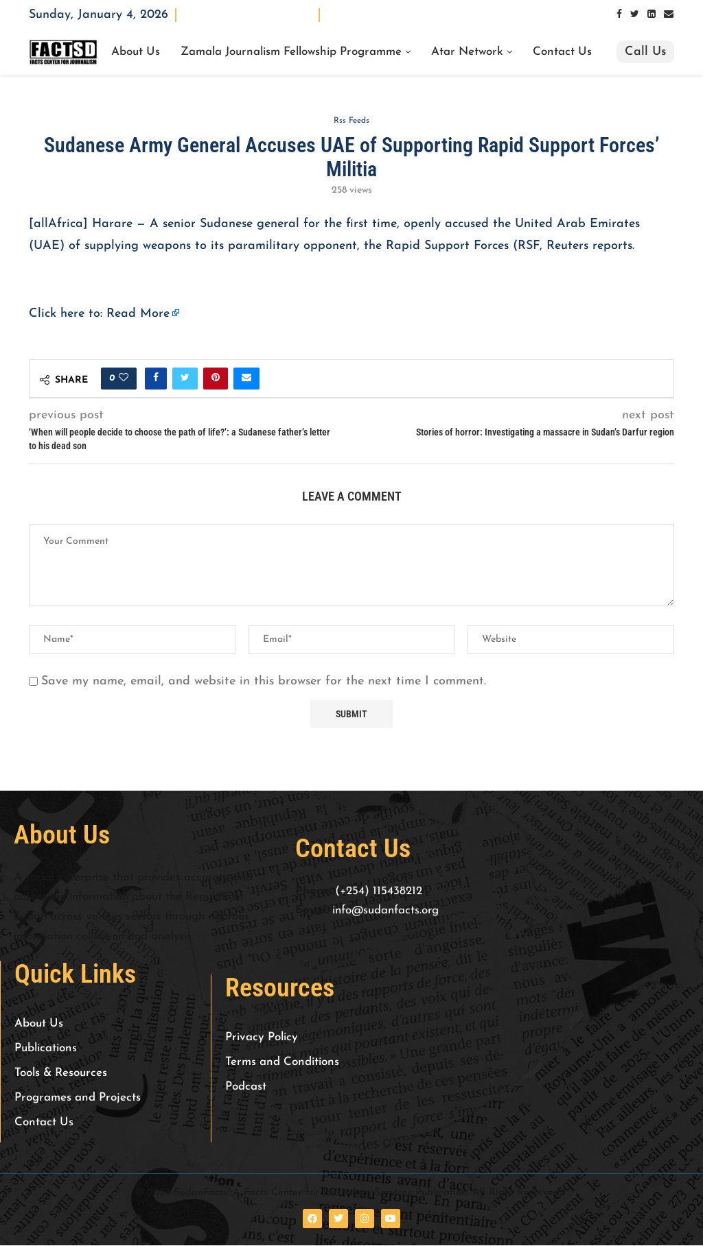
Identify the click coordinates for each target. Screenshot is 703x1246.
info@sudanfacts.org (385, 912)
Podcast (245, 1087)
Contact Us (562, 52)
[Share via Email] (246, 380)
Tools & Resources (60, 1073)
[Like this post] (123, 380)
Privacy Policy (261, 1038)
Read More (138, 314)
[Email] (668, 14)
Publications (45, 1049)
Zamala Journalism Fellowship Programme (291, 52)
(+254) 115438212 (378, 892)
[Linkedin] (651, 14)
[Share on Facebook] (156, 380)
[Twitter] (635, 14)
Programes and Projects (77, 1098)
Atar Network (467, 52)
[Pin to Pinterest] (215, 380)
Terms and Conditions (282, 1062)
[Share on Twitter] (185, 380)
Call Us (645, 51)
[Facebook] (619, 14)
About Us (135, 52)
